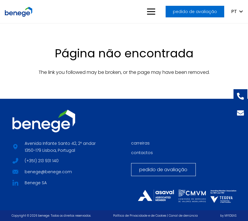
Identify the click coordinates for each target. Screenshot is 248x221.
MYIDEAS (230, 215)
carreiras (140, 143)
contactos (142, 153)
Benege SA (36, 183)
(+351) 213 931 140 (42, 161)
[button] (151, 11)
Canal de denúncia (183, 215)
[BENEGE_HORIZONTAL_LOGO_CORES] (18, 12)
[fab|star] (15, 160)
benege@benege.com (48, 172)
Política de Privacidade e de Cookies (139, 215)
